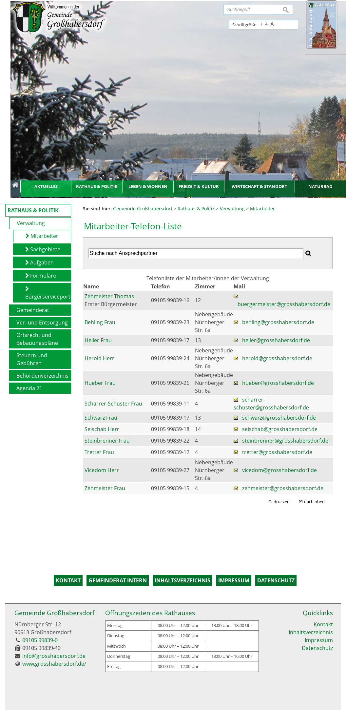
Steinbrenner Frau (107, 440)
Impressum (319, 640)
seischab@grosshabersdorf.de (279, 429)
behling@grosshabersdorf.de (278, 322)
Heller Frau (98, 340)
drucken (282, 502)
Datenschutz (317, 648)
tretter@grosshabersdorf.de (277, 452)
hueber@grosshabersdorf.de (278, 382)
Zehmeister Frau (105, 488)
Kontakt (323, 624)
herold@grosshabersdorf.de (277, 358)
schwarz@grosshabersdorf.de (279, 417)
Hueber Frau (100, 382)
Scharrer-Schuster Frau (113, 403)
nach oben (314, 502)
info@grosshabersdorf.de (54, 655)
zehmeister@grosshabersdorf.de (282, 488)
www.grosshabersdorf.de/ (54, 663)
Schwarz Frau (101, 417)
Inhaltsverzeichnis (311, 632)
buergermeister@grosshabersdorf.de (284, 304)
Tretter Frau (99, 452)
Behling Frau (100, 322)
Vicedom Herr (102, 470)
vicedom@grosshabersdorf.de (279, 470)
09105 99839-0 (40, 640)
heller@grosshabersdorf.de (276, 340)
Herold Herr (99, 358)
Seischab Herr (102, 429)
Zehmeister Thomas (109, 296)
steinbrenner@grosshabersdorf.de (285, 440)
